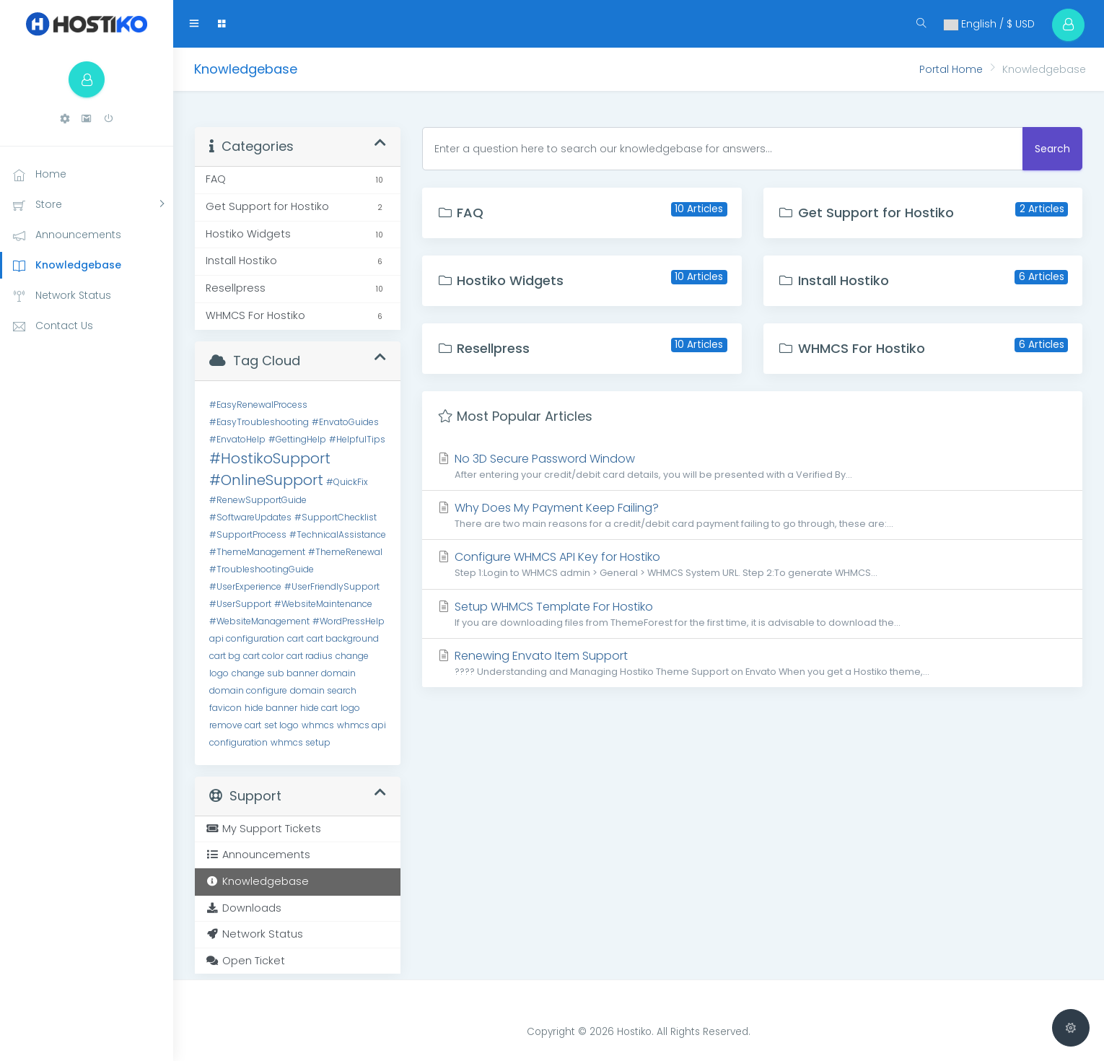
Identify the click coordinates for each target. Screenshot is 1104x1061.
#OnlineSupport (266, 480)
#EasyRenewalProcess (258, 404)
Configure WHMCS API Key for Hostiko (752, 564)
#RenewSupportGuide (258, 500)
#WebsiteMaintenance (323, 604)
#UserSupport (240, 604)
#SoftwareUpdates (250, 517)
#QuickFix (347, 482)
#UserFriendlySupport (332, 586)
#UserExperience (245, 586)
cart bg (224, 656)
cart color (263, 656)
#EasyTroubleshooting (259, 422)
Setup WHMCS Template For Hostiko (752, 613)
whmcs (318, 725)
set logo (281, 725)
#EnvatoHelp (237, 439)
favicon (225, 708)
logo (350, 708)
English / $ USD (989, 24)
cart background (343, 638)
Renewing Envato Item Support (752, 662)
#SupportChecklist (335, 517)
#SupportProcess (247, 534)
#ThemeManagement (257, 552)
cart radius (309, 656)
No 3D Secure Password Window (752, 465)
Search (1052, 148)
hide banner (271, 708)
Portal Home (951, 69)
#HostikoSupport (269, 458)
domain (338, 673)
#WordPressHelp (348, 621)
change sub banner (275, 673)
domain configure (248, 690)
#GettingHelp (297, 439)
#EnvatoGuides (345, 422)
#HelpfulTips (357, 439)
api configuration (246, 638)
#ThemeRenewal (345, 552)
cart (295, 638)
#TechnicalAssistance (337, 534)
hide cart (319, 708)
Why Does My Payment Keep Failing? (752, 514)
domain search (323, 690)
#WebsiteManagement (259, 621)
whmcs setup (300, 742)
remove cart (235, 725)
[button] (65, 118)
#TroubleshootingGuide (261, 569)
